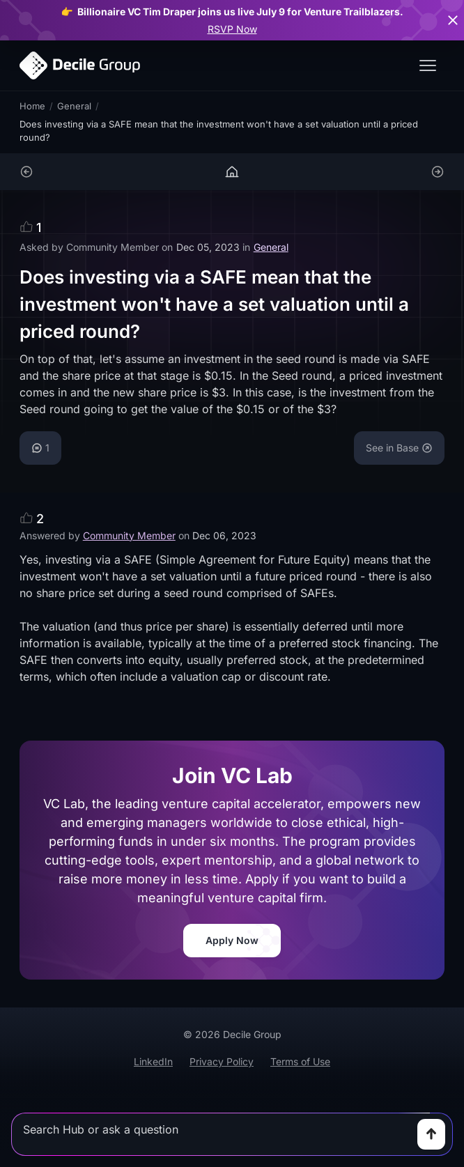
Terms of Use (300, 1061)
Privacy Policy (222, 1061)
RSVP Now (232, 29)
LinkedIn (153, 1061)
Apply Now (232, 940)
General (74, 105)
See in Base (399, 448)
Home (32, 105)
